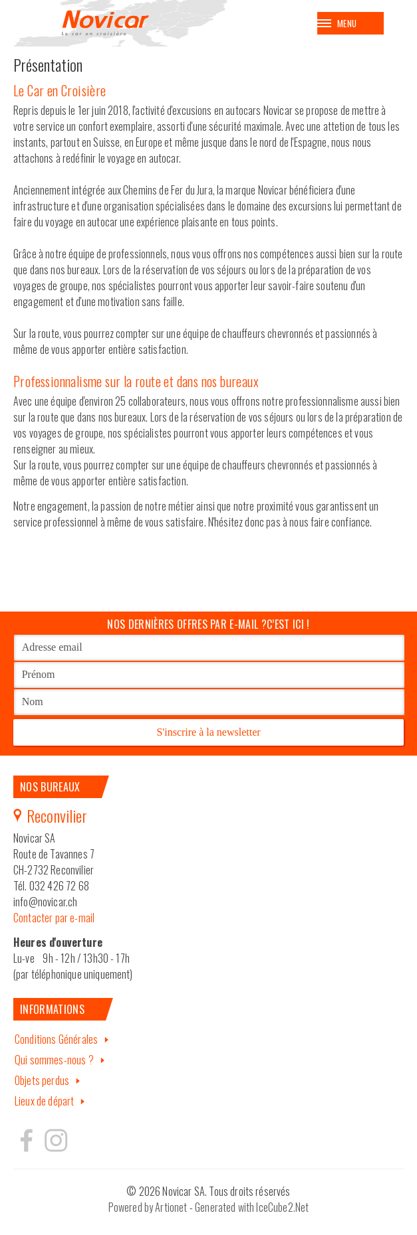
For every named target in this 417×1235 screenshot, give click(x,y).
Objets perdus (42, 1080)
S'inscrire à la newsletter (208, 732)
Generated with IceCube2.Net (252, 1207)
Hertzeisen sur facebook (26, 1140)
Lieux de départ (44, 1101)
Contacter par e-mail (53, 918)
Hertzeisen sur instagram (55, 1140)
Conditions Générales (56, 1039)
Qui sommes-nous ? (54, 1060)
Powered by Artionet (148, 1207)
